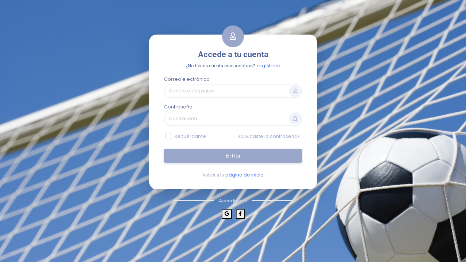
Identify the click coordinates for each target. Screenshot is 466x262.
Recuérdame (190, 136)
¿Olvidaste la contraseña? (269, 136)
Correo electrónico (187, 79)
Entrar (233, 155)
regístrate (268, 65)
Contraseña (178, 106)
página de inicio (244, 174)
